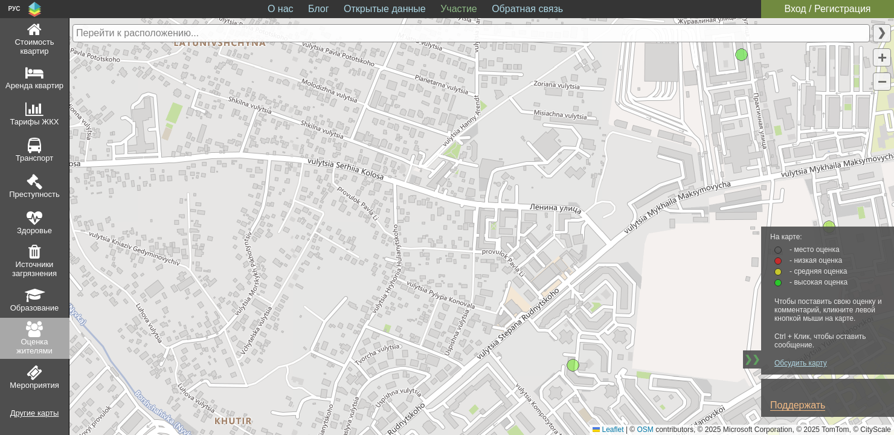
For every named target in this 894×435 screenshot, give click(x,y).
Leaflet (608, 429)
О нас (281, 9)
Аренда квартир (34, 85)
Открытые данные (385, 9)
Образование (34, 307)
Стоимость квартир (34, 46)
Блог (318, 9)
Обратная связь (527, 9)
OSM (645, 429)
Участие (458, 9)
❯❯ (752, 359)
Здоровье (34, 230)
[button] (882, 57)
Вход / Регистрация (827, 9)
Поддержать (797, 405)
